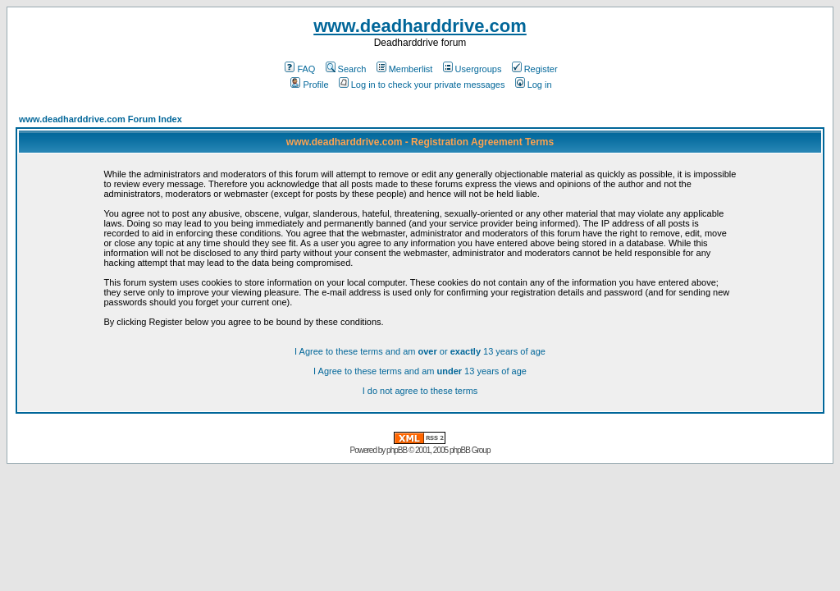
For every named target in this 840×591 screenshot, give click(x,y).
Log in (533, 84)
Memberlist (405, 69)
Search (346, 69)
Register (535, 69)
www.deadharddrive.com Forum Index (100, 119)
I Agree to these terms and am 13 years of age (420, 371)
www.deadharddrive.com (420, 26)
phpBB (396, 450)
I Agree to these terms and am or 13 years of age (420, 351)
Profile (309, 84)
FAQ (300, 69)
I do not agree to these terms (420, 391)
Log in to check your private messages (422, 84)
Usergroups (472, 69)
